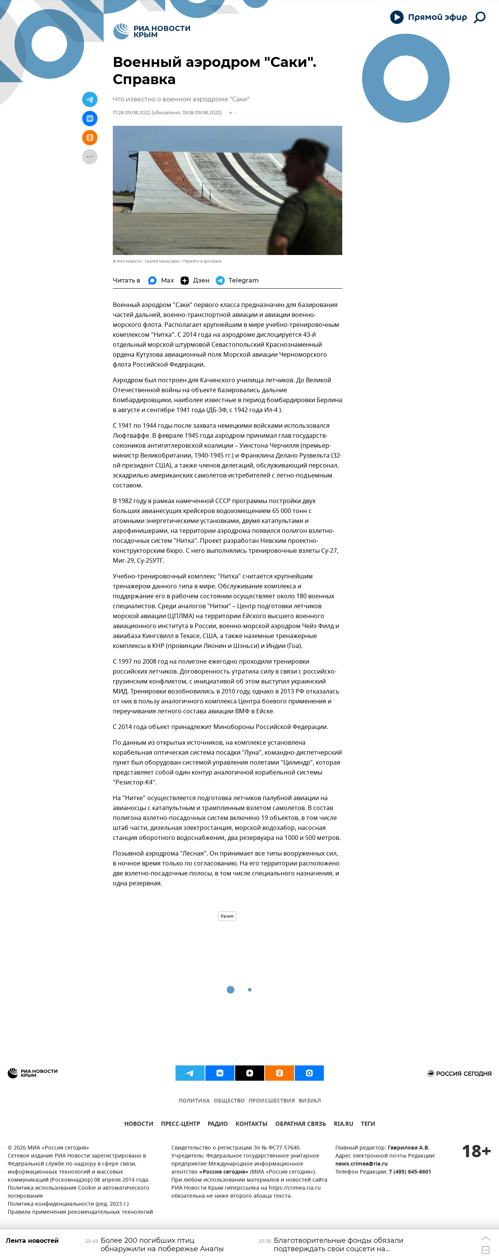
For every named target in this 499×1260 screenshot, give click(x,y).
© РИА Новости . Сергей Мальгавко (146, 261)
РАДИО (218, 1124)
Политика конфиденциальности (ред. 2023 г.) (68, 1204)
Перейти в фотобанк (202, 261)
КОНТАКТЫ (252, 1124)
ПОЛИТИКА (194, 1101)
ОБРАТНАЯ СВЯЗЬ (300, 1124)
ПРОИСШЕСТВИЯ (272, 1101)
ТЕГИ (368, 1124)
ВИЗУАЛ (310, 1101)
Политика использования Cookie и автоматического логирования (79, 1192)
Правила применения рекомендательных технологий (80, 1212)
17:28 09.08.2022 (131, 112)
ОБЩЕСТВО (229, 1101)
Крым (227, 916)
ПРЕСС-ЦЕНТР (180, 1124)
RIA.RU (343, 1124)
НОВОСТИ (138, 1124)
